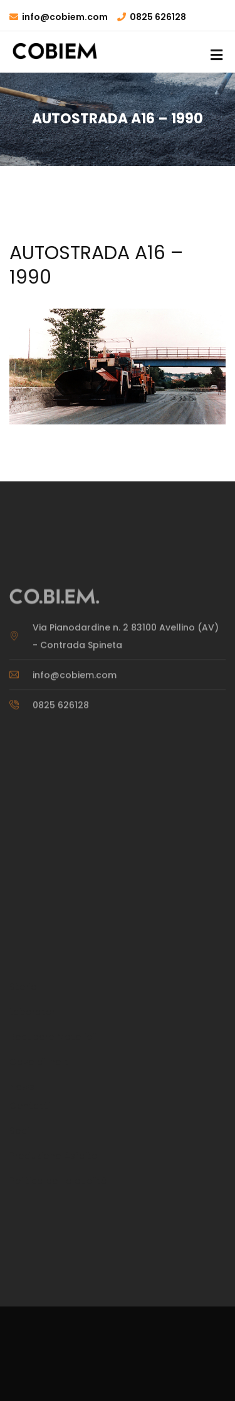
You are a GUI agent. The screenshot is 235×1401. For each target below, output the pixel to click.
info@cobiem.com (65, 17)
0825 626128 (158, 17)
